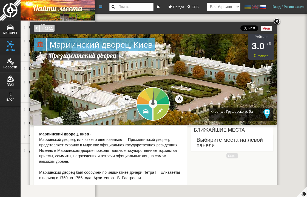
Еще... (232, 155)
